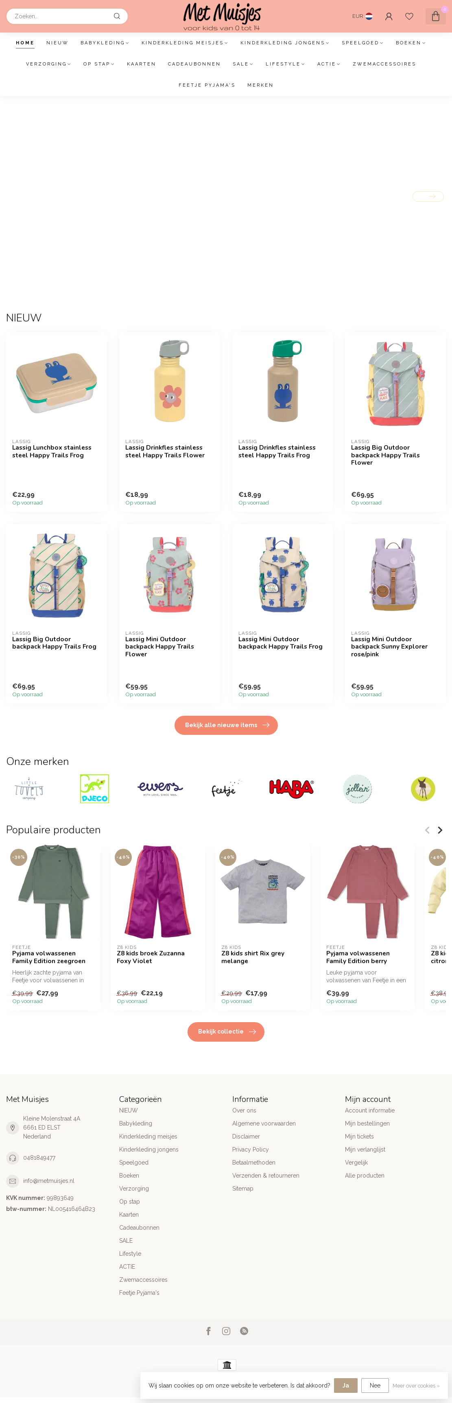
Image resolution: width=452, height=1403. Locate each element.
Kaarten (141, 64)
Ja (346, 1385)
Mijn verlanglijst (365, 1149)
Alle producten (364, 1175)
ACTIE (326, 64)
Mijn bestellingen (367, 1123)
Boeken (408, 43)
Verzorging (46, 64)
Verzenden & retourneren (265, 1175)
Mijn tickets (359, 1136)
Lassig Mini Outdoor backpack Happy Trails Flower (159, 647)
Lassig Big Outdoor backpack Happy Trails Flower (385, 455)
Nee (375, 1385)
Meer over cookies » (416, 1386)
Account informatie (370, 1110)
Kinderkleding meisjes (183, 43)
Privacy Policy (250, 1149)
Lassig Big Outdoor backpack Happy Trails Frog (54, 643)
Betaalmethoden (253, 1162)
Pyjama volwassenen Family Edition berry (358, 957)
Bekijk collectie (227, 1032)
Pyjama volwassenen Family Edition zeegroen (48, 957)
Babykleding (103, 43)
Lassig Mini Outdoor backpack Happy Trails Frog (280, 643)
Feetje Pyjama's (207, 85)
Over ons (244, 1110)
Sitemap (242, 1188)
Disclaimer (246, 1136)
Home (25, 43)
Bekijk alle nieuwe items (227, 725)
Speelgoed (360, 43)
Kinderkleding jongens (282, 43)
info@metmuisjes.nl (48, 1181)
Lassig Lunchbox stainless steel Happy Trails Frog (52, 451)
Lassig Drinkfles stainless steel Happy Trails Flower (165, 451)
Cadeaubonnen (194, 64)
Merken (260, 85)
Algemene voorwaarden (264, 1123)
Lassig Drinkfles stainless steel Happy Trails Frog (277, 451)
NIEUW (57, 43)
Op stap (96, 64)
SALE (241, 64)
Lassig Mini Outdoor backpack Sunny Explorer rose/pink (389, 647)
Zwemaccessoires (384, 64)
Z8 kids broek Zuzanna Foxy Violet (151, 957)
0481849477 (39, 1157)
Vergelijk (356, 1162)
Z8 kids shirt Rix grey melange (252, 957)
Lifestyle (283, 64)
